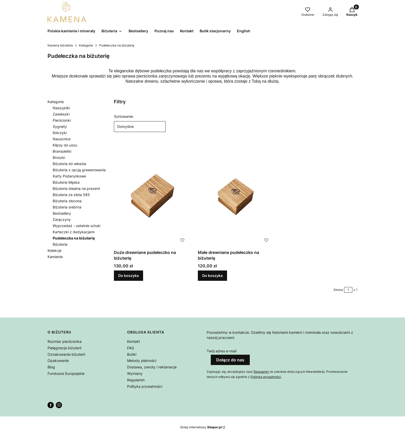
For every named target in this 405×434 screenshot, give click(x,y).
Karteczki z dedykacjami (74, 232)
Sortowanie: (124, 116)
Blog (51, 367)
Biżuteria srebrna (67, 207)
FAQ (130, 348)
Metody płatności (141, 360)
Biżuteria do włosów (69, 163)
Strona (338, 290)
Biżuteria (60, 244)
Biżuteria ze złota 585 (71, 194)
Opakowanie (58, 360)
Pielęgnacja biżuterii (64, 348)
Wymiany (135, 373)
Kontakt (133, 341)
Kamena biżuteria (60, 45)
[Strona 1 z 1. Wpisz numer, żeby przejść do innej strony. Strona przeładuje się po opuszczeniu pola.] (348, 290)
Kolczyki (60, 132)
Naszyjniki (61, 108)
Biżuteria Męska (66, 182)
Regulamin (136, 380)
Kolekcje (54, 250)
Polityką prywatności (266, 377)
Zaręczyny (62, 219)
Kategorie (86, 45)
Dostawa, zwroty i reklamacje (152, 367)
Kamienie (55, 256)
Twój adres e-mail (221, 351)
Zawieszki (61, 114)
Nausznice (62, 139)
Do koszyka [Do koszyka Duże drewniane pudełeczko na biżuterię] (128, 275)
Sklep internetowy (201, 427)
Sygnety (60, 126)
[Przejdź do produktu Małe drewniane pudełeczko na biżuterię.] (236, 194)
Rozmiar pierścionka (65, 341)
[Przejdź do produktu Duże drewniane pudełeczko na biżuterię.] (152, 194)
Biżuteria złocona (67, 201)
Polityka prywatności (144, 386)
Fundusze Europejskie (66, 373)
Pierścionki (62, 120)
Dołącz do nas (230, 359)
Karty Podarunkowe (69, 176)
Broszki (59, 157)
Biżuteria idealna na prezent (76, 188)
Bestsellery (62, 213)
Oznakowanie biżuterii (66, 354)
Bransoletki (62, 151)
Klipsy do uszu (65, 145)
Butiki (131, 354)
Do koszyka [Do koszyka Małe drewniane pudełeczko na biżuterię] (212, 275)
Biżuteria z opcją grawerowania (79, 170)
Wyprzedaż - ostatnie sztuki (76, 225)
